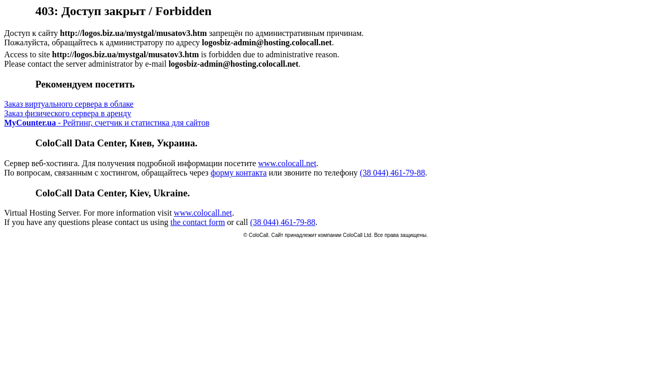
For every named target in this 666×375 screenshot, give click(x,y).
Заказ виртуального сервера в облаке (69, 103)
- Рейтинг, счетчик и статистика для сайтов (106, 122)
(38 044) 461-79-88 (392, 172)
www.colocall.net (287, 163)
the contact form (197, 222)
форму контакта (239, 172)
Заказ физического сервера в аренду (67, 113)
